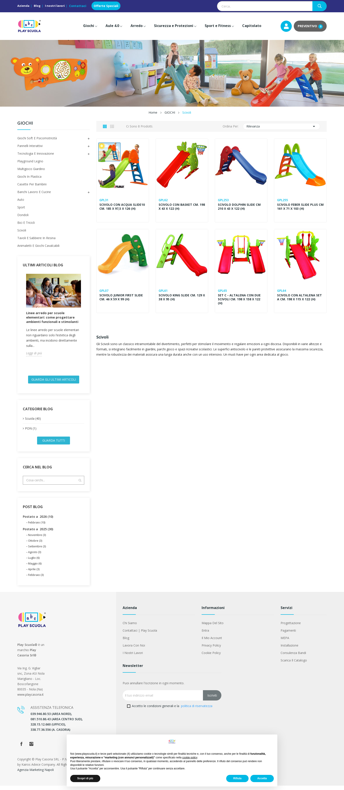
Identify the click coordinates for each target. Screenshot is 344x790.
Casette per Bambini (32, 184)
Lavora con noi (134, 650)
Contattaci (77, 6)
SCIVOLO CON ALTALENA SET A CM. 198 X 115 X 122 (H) (300, 297)
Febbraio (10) (36, 527)
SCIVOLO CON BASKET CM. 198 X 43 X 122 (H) (179, 207)
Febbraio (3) (36, 579)
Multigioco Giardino (31, 169)
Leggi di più (34, 357)
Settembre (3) (37, 551)
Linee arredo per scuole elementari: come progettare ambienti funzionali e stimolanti (52, 319)
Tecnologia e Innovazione (35, 153)
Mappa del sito (213, 627)
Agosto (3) (34, 556)
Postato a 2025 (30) (38, 533)
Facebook (21, 748)
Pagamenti (288, 635)
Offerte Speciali (106, 6)
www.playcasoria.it (30, 699)
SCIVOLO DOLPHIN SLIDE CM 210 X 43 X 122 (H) (239, 207)
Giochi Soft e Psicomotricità (37, 138)
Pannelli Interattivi (30, 146)
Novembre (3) (37, 539)
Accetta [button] (262, 778)
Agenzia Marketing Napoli (35, 774)
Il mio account (212, 642)
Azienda (23, 6)
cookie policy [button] (189, 757)
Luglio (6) (33, 562)
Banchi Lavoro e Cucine (34, 192)
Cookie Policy (211, 657)
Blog (37, 6)
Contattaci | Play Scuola (140, 635)
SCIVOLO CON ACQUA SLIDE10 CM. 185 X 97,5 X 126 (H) (122, 207)
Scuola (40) (33, 423)
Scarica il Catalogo (294, 665)
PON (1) (30, 433)
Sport (21, 207)
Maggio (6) (34, 568)
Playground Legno (30, 161)
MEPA (285, 642)
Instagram (31, 748)
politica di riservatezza (196, 710)
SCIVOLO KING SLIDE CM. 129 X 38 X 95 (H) (180, 297)
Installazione (289, 650)
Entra (205, 635)
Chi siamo (130, 627)
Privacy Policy (211, 650)
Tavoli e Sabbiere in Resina (36, 238)
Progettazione (291, 627)
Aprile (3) (33, 573)
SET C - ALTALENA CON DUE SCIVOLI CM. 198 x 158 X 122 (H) (239, 299)
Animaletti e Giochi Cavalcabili (38, 246)
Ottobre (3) (35, 545)
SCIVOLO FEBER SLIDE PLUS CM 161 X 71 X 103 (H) (298, 207)
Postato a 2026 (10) (38, 521)
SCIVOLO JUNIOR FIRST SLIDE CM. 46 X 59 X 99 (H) (121, 297)
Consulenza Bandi (293, 657)
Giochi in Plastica (29, 176)
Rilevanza (281, 126)
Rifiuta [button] (237, 778)
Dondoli (23, 215)
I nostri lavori (55, 6)
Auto (20, 199)
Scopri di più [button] (85, 778)
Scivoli (21, 230)
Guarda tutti (53, 445)
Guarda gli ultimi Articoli (53, 384)
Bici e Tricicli (26, 222)
